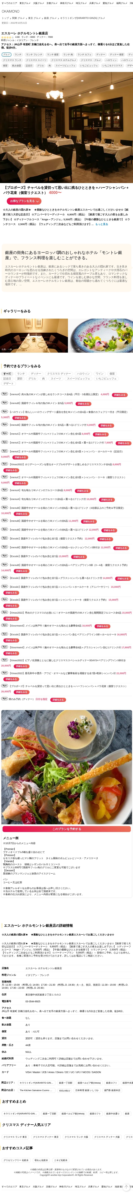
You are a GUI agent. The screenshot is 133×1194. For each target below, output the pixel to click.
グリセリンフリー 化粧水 (16, 1160)
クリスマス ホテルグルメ (63, 60)
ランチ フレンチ (34, 54)
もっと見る (101, 224)
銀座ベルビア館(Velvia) (89, 1083)
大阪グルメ (38, 3)
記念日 (29, 65)
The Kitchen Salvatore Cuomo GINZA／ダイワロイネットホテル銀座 (38, 1090)
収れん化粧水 (41, 1160)
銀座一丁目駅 (65, 1083)
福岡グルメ (121, 3)
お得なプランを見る (22, 201)
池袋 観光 (119, 1186)
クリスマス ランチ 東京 (15, 1137)
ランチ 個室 (53, 54)
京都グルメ (52, 3)
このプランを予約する (66, 829)
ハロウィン (111, 60)
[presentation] (127, 336)
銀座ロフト (111, 1083)
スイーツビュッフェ (65, 65)
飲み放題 (16, 65)
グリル (40, 65)
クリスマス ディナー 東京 (46, 1137)
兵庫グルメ (94, 3)
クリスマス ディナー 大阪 (107, 1137)
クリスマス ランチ (12, 60)
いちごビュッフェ (89, 65)
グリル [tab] (32, 378)
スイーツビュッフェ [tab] (78, 378)
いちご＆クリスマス (112, 65)
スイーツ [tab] (56, 378)
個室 (5, 65)
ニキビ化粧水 (60, 1160)
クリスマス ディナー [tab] (59, 373)
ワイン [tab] (99, 373)
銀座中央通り (113, 1113)
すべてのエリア (9, 3)
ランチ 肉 (68, 54)
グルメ (6, 54)
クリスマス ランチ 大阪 (76, 1137)
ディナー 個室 (117, 54)
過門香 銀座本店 (112, 1090)
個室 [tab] (112, 373)
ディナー (100, 54)
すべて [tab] (7, 373)
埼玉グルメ (81, 3)
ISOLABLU (64, 1090)
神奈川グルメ (66, 3)
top (126, 1184)
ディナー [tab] (36, 373)
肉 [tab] (43, 378)
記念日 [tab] (7, 378)
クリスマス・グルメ (91, 60)
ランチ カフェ (85, 54)
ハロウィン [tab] (83, 373)
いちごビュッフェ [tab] (106, 378)
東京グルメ (25, 3)
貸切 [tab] (19, 378)
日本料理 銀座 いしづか (87, 1090)
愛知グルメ (108, 3)
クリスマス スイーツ (36, 60)
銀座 (127, 1113)
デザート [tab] (8, 383)
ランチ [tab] (21, 373)
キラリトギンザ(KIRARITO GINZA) (37, 1083)
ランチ (18, 54)
